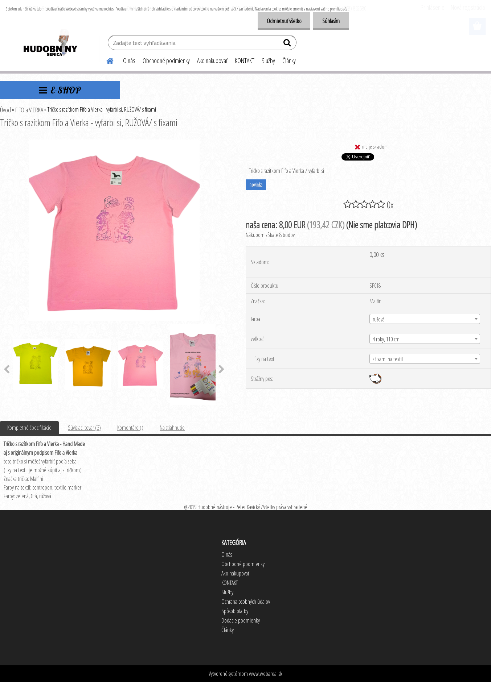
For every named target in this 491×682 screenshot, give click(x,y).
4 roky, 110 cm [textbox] (386, 339)
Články (289, 60)
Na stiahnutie (172, 428)
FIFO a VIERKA (29, 109)
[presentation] (221, 370)
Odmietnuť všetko (283, 21)
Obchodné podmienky (166, 60)
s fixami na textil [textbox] (388, 359)
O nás (129, 60)
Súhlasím (331, 21)
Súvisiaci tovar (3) (84, 428)
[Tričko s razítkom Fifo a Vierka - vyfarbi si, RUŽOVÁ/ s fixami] (114, 142)
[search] (288, 44)
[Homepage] (105, 59)
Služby (268, 60)
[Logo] (50, 43)
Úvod (5, 109)
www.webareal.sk (265, 674)
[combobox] (424, 319)
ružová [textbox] (379, 319)
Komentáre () (130, 428)
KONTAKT (244, 60)
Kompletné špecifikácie (29, 428)
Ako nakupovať (212, 60)
